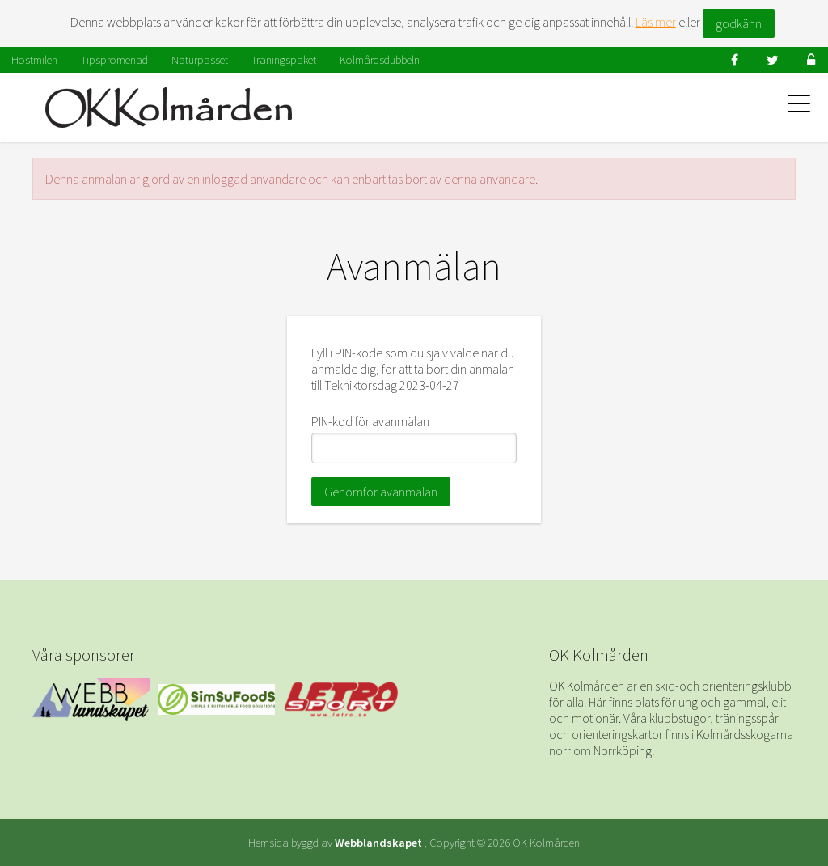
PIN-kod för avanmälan (370, 421)
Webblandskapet (378, 842)
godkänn (739, 23)
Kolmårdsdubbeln (380, 60)
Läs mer (656, 22)
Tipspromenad (114, 60)
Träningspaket (283, 60)
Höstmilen (34, 60)
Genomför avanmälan (380, 492)
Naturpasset (199, 60)
